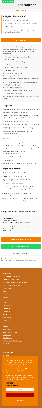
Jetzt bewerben (21, 40)
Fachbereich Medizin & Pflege (11, 279)
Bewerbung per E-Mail (21, 253)
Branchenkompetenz (9, 344)
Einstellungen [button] (20, 400)
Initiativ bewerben (8, 294)
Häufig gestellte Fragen (9, 288)
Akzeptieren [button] (20, 389)
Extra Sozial (6, 320)
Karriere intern (7, 335)
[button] (5, 6)
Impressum (9, 383)
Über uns (5, 326)
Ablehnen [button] (20, 395)
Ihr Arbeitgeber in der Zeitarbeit (12, 276)
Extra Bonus (6, 311)
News (4, 347)
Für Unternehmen (8, 1)
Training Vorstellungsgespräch (11, 285)
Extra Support (7, 317)
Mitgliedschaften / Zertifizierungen (12, 341)
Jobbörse (5, 291)
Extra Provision (7, 314)
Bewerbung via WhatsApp (21, 246)
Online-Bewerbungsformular (21, 239)
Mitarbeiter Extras (8, 305)
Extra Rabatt (6, 308)
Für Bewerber (7, 273)
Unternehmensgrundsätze (10, 332)
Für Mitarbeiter (7, 303)
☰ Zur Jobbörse (21, 10)
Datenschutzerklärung (12, 385)
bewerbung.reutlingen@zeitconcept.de (19, 222)
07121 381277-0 (13, 220)
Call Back (5, 297)
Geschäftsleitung (7, 329)
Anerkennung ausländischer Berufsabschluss (15, 282)
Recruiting (6, 355)
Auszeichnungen (7, 338)
